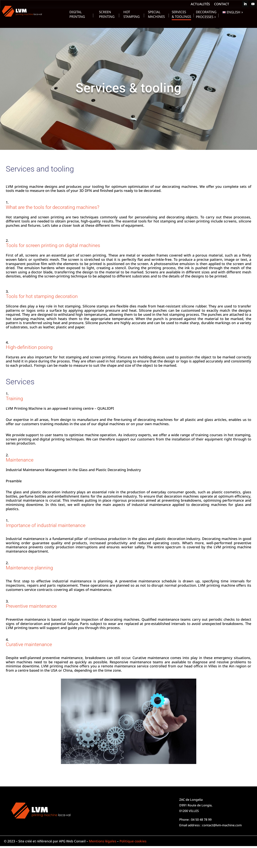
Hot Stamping (131, 15)
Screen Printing (106, 15)
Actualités (200, 4)
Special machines (156, 15)
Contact (221, 4)
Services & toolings (181, 15)
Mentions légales (102, 841)
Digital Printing (77, 15)
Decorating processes (206, 15)
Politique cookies (133, 841)
